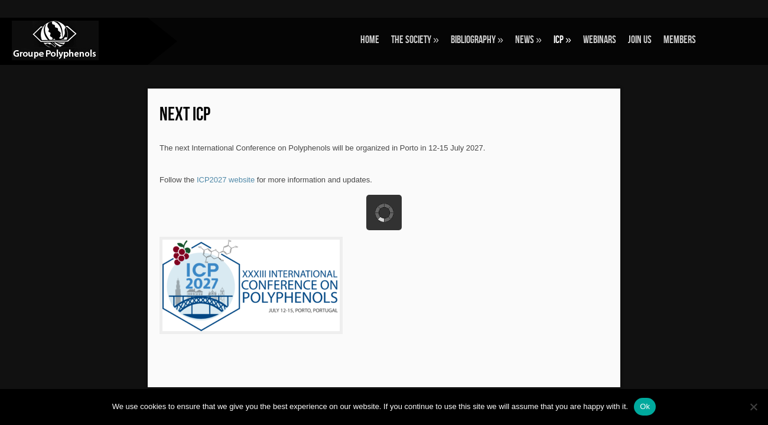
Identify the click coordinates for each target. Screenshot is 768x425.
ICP (562, 40)
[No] (753, 407)
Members (679, 40)
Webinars (599, 40)
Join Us (640, 40)
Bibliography (477, 40)
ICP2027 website (226, 179)
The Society (415, 40)
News (528, 40)
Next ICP (185, 114)
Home (369, 40)
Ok (645, 406)
